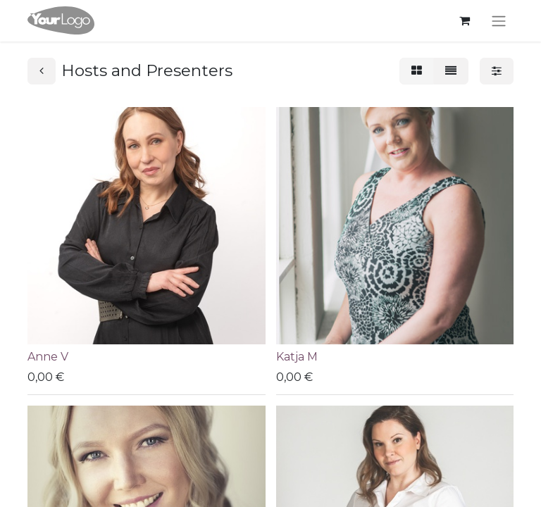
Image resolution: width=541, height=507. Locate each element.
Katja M (297, 356)
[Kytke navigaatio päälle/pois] (499, 21)
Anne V (47, 356)
